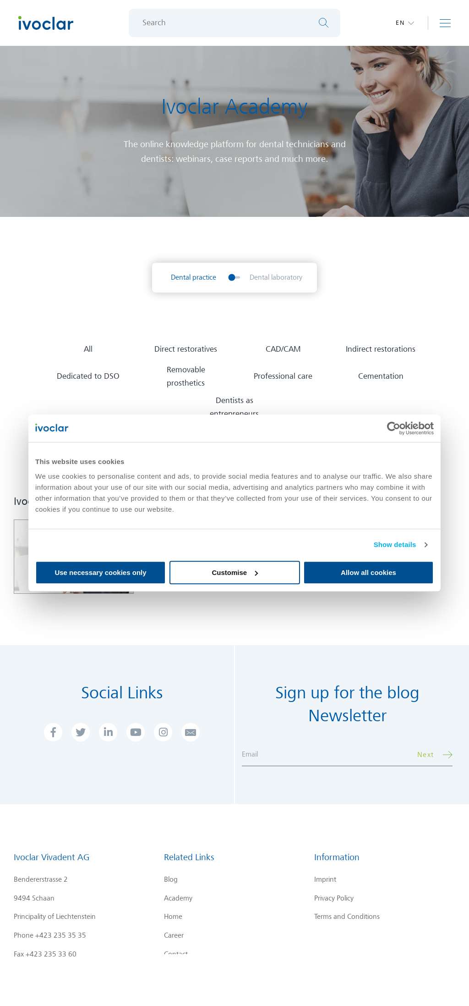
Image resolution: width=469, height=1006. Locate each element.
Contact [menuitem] (176, 954)
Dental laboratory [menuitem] (276, 277)
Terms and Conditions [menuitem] (347, 916)
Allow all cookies (368, 572)
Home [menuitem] (173, 916)
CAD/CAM (283, 349)
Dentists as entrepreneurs (234, 407)
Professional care (283, 376)
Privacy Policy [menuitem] (334, 898)
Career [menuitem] (174, 935)
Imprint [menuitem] (325, 879)
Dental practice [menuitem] (193, 277)
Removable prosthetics (186, 376)
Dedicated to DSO (88, 376)
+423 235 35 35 (60, 935)
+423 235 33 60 (51, 954)
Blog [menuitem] (171, 879)
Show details (395, 544)
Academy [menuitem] (178, 898)
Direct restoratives (185, 349)
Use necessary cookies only (100, 572)
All (88, 349)
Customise (235, 572)
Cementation (381, 376)
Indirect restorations (380, 349)
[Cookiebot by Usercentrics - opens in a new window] (394, 428)
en (400, 23)
